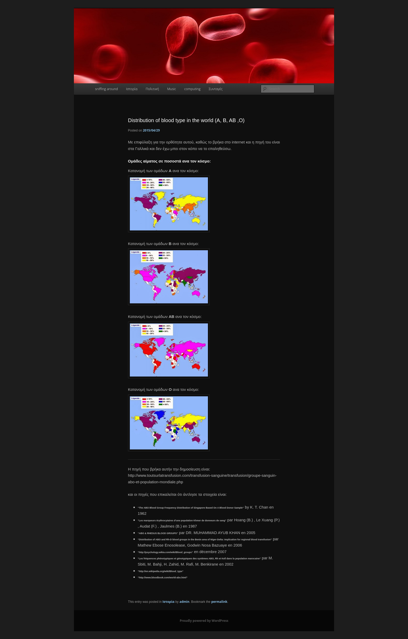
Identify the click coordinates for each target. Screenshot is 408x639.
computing (192, 88)
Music (171, 88)
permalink (219, 601)
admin (184, 601)
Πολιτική (152, 88)
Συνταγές (215, 88)
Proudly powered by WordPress (204, 620)
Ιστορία (132, 88)
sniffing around (106, 88)
